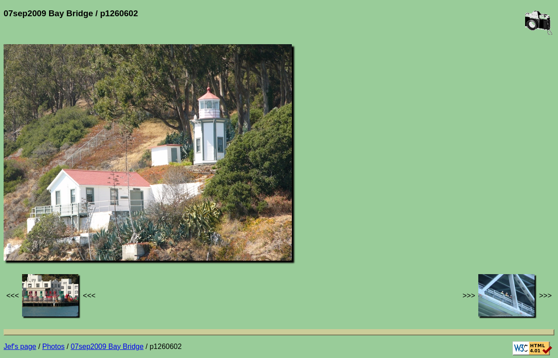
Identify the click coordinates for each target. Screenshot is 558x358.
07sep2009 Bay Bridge (107, 346)
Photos (53, 346)
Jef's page (20, 346)
